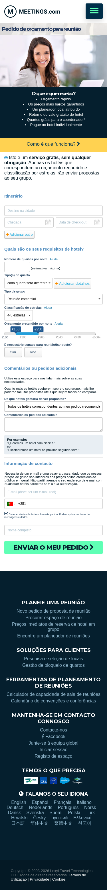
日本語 (18, 823)
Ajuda (54, 259)
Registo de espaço (53, 756)
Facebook (54, 736)
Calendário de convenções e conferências (53, 700)
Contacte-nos (53, 730)
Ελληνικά (82, 817)
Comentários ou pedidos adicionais (30, 414)
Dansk (14, 812)
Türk (90, 812)
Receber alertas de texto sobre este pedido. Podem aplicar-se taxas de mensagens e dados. (47, 515)
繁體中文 (63, 823)
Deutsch (15, 807)
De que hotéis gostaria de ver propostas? (35, 399)
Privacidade (39, 879)
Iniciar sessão (54, 749)
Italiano (84, 802)
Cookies (59, 879)
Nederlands (40, 807)
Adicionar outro (19, 235)
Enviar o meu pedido (53, 547)
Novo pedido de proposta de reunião (53, 611)
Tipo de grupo (14, 291)
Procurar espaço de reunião (53, 617)
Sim (13, 352)
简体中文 (39, 823)
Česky (39, 817)
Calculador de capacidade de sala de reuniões (53, 694)
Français (62, 802)
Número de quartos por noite (31, 259)
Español (40, 802)
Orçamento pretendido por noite (33, 323)
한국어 (85, 823)
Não (33, 352)
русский (59, 817)
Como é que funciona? (53, 144)
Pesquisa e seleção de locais (53, 658)
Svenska (35, 812)
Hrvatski (19, 817)
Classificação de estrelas (28, 307)
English (18, 802)
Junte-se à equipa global (53, 743)
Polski (74, 812)
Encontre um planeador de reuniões (53, 635)
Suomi (55, 812)
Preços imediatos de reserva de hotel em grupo (53, 627)
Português (68, 807)
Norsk (90, 807)
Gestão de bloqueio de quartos (53, 665)
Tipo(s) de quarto (17, 275)
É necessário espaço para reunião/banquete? (38, 344)
